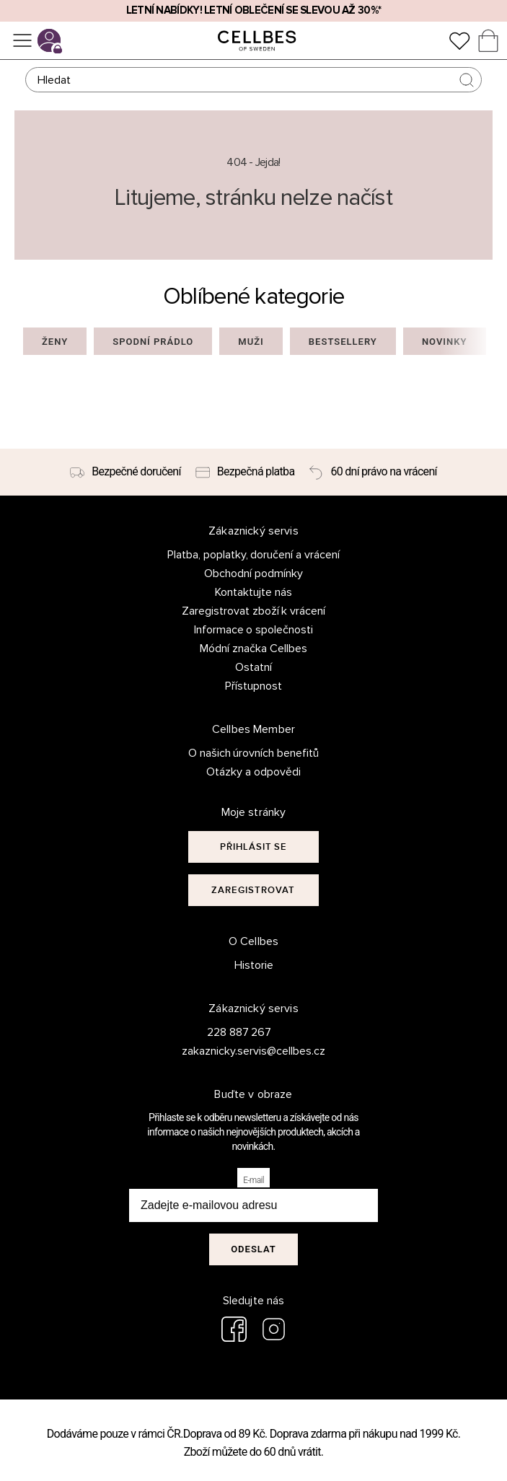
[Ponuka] (22, 40)
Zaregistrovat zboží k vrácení (254, 611)
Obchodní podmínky (253, 573)
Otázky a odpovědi (253, 772)
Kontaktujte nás (253, 592)
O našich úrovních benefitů (253, 753)
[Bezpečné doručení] (125, 472)
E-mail (253, 1180)
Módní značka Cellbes (253, 648)
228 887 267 (239, 1032)
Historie (253, 965)
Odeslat (253, 1249)
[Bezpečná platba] (245, 472)
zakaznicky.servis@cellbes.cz (239, 1051)
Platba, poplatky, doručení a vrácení (253, 555)
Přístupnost (253, 686)
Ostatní (253, 667)
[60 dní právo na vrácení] (372, 472)
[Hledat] (253, 79)
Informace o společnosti (254, 630)
